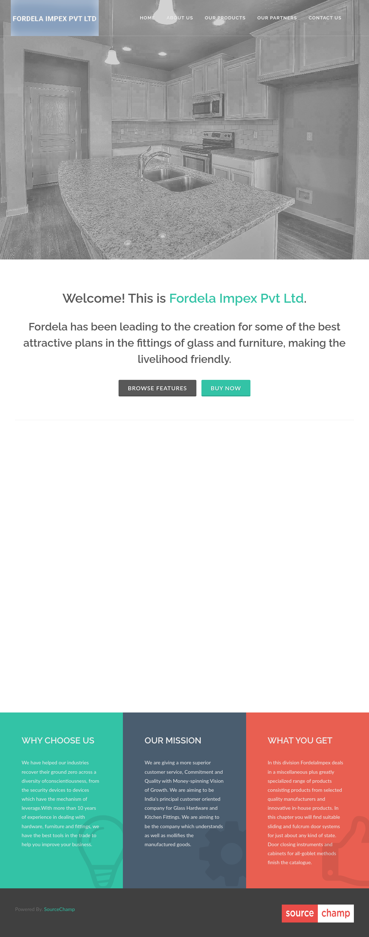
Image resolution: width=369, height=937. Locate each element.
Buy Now (226, 388)
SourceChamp (59, 909)
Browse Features (157, 388)
